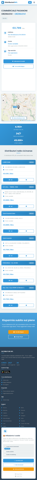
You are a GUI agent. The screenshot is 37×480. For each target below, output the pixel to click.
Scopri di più (18, 337)
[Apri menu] (34, 2)
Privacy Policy (18, 475)
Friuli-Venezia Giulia (6, 420)
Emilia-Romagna (5, 418)
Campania (4, 415)
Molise (21, 407)
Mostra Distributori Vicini (18, 118)
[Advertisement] (18, 78)
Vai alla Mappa (18, 332)
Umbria (21, 426)
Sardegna (22, 415)
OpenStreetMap (28, 120)
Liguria (3, 426)
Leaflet (22, 120)
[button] (18, 107)
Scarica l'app (5, 399)
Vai (10, 180)
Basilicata (4, 410)
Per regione (5, 384)
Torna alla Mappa (18, 66)
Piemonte (22, 410)
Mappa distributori (6, 382)
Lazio (3, 423)
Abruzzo (4, 407)
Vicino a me (4, 380)
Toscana (22, 420)
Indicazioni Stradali (18, 61)
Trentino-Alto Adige (24, 423)
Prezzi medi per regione (7, 391)
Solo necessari (18, 466)
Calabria (4, 413)
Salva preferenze (18, 470)
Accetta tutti (18, 461)
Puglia (21, 413)
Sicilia (21, 418)
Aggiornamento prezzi (7, 393)
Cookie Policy (18, 477)
